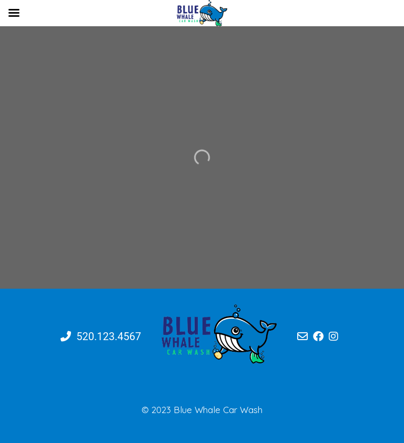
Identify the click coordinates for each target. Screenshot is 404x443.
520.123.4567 (100, 336)
